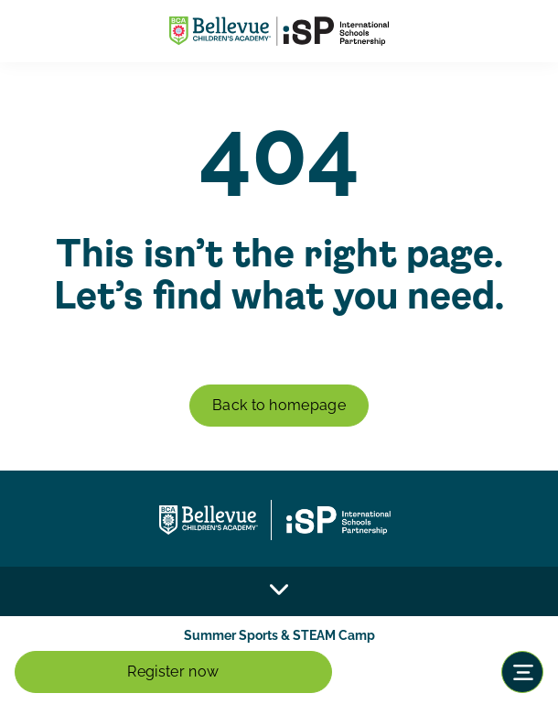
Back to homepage (279, 405)
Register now (173, 671)
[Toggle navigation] (522, 672)
